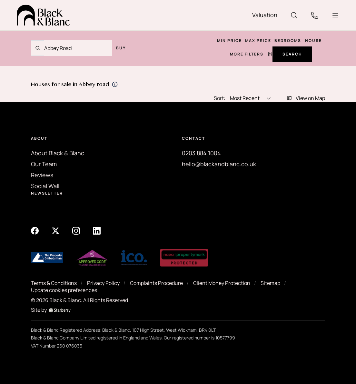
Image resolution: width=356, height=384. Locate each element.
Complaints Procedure (156, 283)
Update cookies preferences (64, 290)
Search (292, 54)
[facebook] (35, 230)
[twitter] (55, 230)
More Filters (251, 54)
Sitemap (270, 283)
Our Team (44, 164)
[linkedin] (97, 230)
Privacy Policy (103, 283)
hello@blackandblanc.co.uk (219, 164)
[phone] (315, 14)
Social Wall (45, 186)
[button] (335, 15)
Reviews (42, 175)
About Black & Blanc (57, 153)
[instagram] (76, 230)
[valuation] (264, 15)
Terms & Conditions (54, 283)
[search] (294, 14)
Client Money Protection (221, 283)
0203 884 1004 (201, 153)
